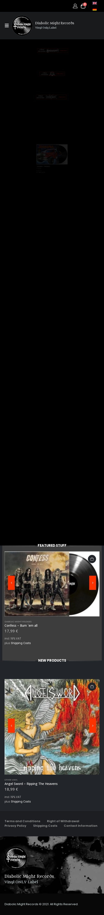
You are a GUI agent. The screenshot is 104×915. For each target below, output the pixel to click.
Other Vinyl (11, 779)
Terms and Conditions (22, 821)
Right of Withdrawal (63, 821)
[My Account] (75, 6)
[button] (8, 25)
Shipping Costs (21, 643)
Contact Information (80, 826)
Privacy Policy (15, 826)
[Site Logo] (22, 25)
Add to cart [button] (92, 559)
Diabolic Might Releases (18, 621)
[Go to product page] (52, 583)
